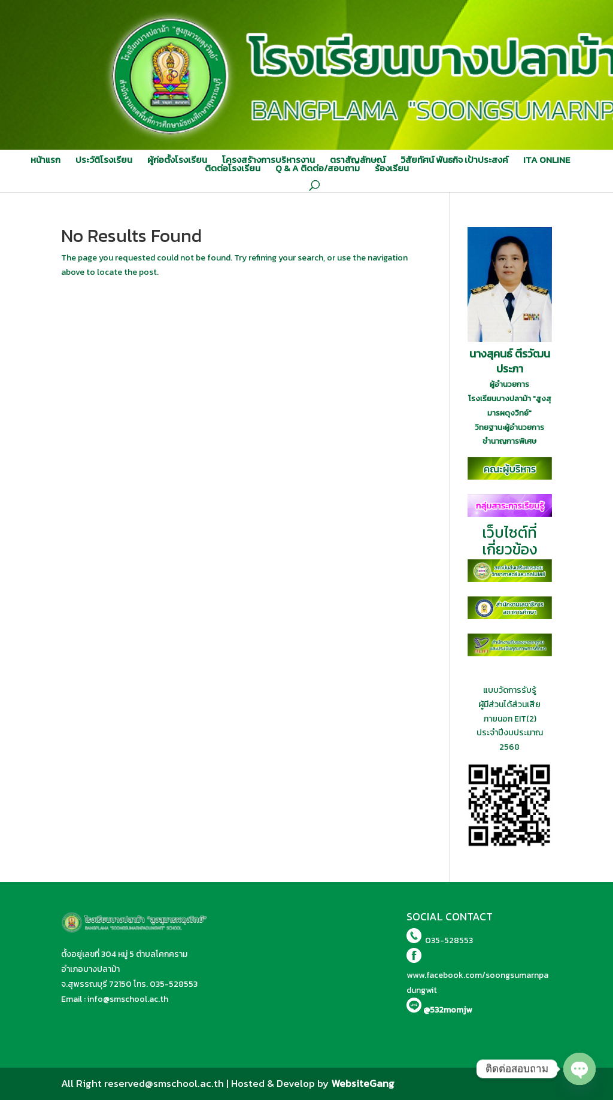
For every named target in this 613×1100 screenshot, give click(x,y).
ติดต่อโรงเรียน (232, 168)
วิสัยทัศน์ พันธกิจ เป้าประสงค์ (454, 160)
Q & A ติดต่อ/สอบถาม (317, 168)
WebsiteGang (362, 1083)
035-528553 (174, 984)
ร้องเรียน (392, 168)
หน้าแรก (45, 160)
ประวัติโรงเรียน (103, 160)
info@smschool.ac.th (127, 999)
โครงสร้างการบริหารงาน (268, 160)
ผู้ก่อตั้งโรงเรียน (177, 160)
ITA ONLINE (546, 160)
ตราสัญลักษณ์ (358, 160)
